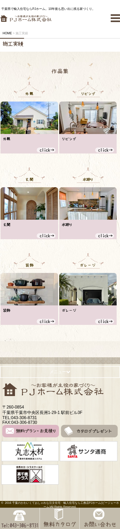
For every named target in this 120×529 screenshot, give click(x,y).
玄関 (6, 224)
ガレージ (69, 310)
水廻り (67, 224)
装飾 (6, 310)
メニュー (60, 372)
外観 (6, 139)
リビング (69, 139)
